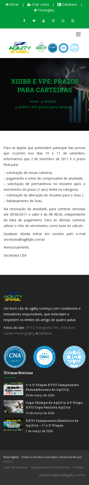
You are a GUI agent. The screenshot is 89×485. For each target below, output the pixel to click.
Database (67, 4)
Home (34, 101)
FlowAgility (44, 10)
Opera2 (8, 461)
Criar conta (38, 4)
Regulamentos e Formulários (50, 467)
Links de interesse (16, 467)
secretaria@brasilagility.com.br (62, 475)
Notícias (50, 101)
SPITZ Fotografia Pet (42, 327)
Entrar (12, 4)
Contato (78, 467)
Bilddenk (45, 333)
